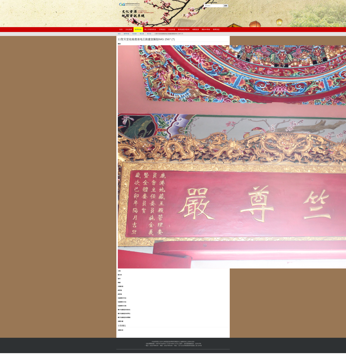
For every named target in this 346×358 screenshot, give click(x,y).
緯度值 (120, 294)
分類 (119, 271)
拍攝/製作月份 (122, 302)
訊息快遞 (171, 29)
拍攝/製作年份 (122, 298)
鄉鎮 (119, 282)
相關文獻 (120, 321)
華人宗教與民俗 (150, 29)
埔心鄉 (142, 33)
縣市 (119, 278)
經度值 (120, 290)
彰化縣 (134, 33)
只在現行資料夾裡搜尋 (211, 2)
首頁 (121, 29)
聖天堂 (149, 33)
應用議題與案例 (183, 29)
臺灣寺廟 (138, 29)
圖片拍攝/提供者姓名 (124, 309)
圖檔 (119, 44)
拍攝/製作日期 (122, 306)
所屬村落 (120, 286)
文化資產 (128, 29)
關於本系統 (206, 29)
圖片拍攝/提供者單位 (124, 313)
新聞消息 (216, 29)
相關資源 (195, 29)
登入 (201, 8)
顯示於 (120, 275)
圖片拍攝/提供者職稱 (124, 317)
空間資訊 (162, 29)
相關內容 (120, 330)
